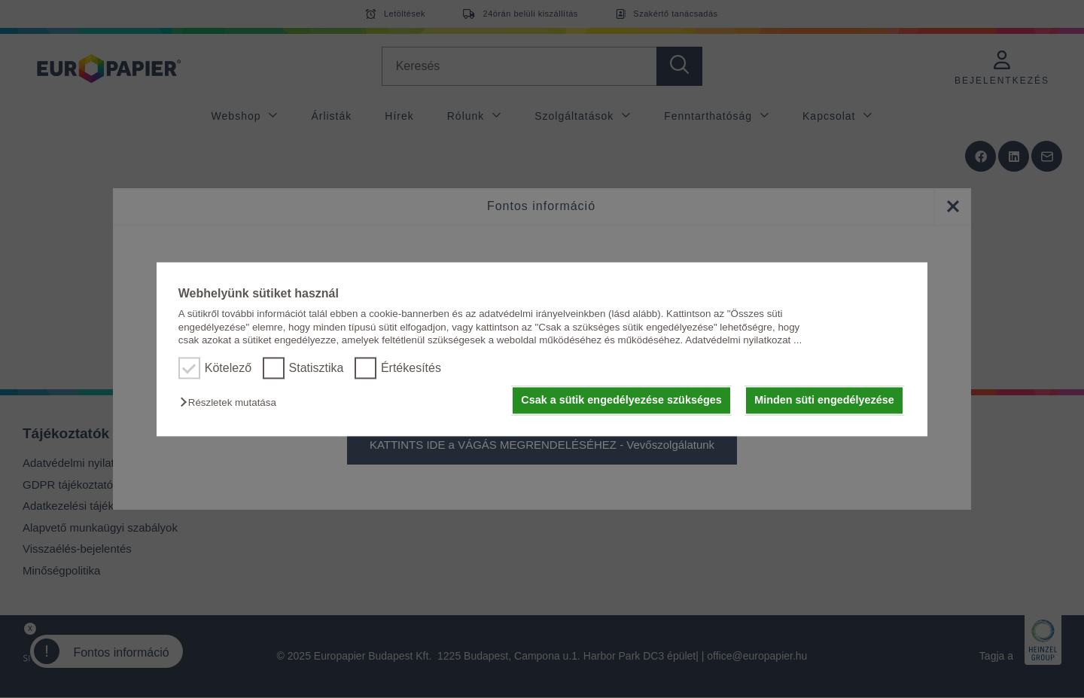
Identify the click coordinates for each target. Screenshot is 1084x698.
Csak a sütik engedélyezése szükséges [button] (621, 401)
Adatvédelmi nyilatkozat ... (743, 340)
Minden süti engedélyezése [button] (824, 401)
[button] (231, 403)
